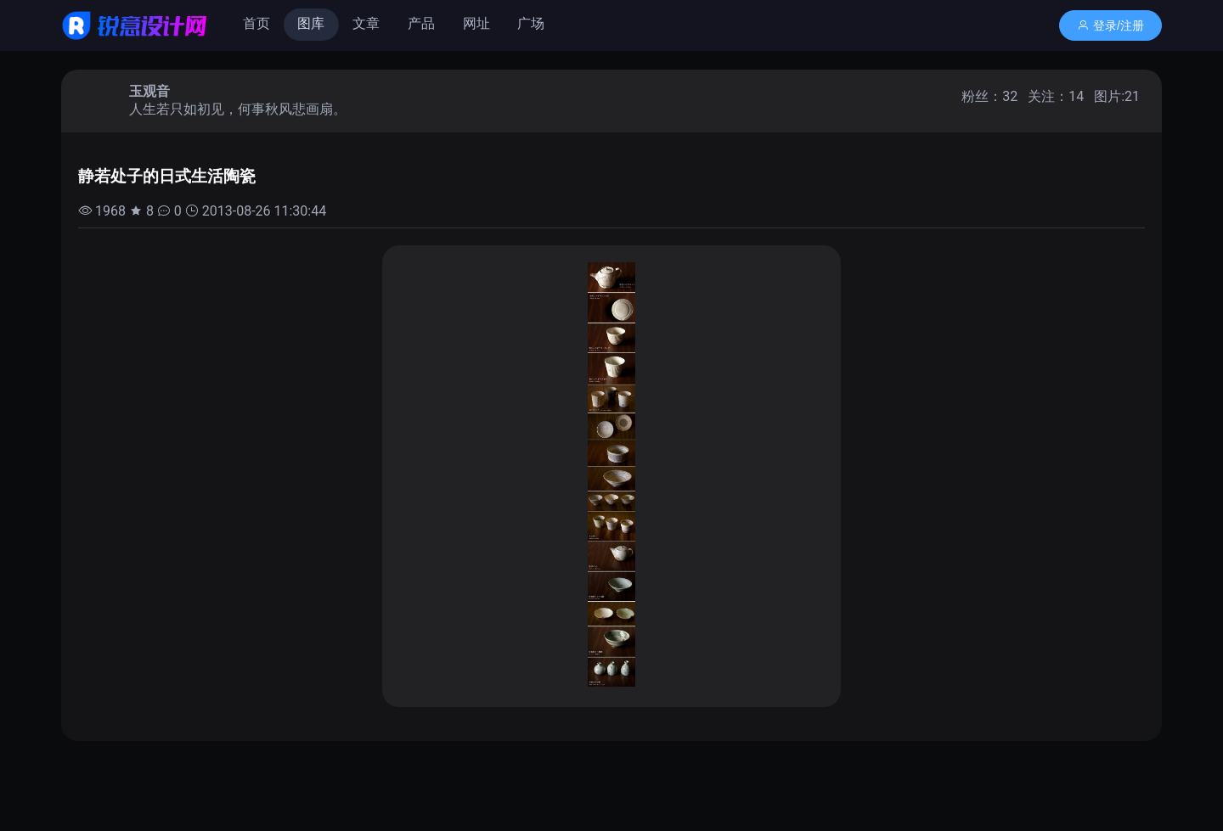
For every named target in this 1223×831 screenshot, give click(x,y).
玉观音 (149, 91)
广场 (530, 23)
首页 (256, 23)
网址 (476, 23)
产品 (421, 23)
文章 (366, 23)
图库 (310, 23)
